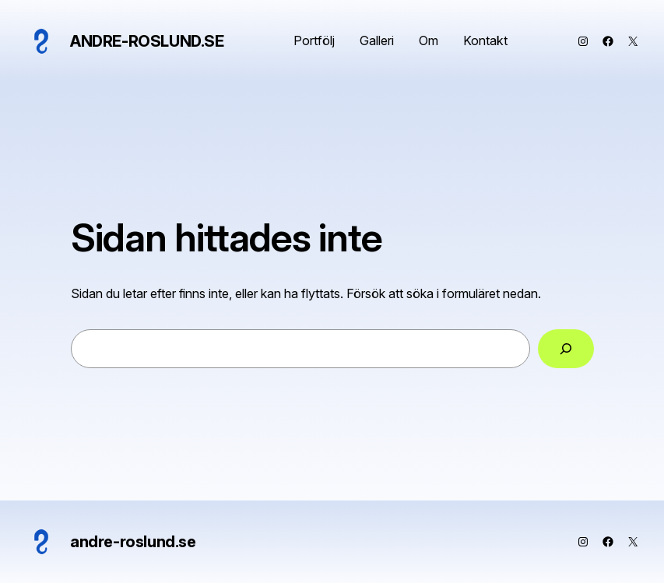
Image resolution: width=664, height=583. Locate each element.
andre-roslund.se (147, 41)
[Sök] (565, 348)
